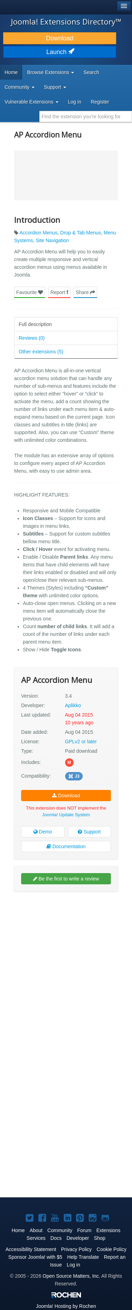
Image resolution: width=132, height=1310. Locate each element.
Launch (59, 51)
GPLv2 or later (81, 741)
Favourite (29, 292)
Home (11, 72)
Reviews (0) (32, 338)
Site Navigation (52, 240)
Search (91, 72)
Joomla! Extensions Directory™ (66, 21)
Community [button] (19, 87)
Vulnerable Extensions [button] (31, 102)
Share (85, 292)
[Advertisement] (66, 964)
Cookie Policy (112, 1249)
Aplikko (73, 705)
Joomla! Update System (66, 814)
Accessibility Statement (31, 1249)
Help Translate (83, 1257)
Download (60, 38)
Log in (74, 102)
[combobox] (85, 116)
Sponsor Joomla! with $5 (35, 1257)
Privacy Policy (76, 1249)
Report (59, 292)
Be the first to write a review (66, 879)
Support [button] (55, 87)
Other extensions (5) (41, 351)
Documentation (66, 846)
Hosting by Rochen (66, 1306)
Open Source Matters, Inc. (71, 1276)
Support (89, 831)
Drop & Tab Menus (80, 232)
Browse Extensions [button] (50, 72)
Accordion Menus (38, 232)
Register (100, 102)
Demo (42, 831)
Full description (35, 324)
